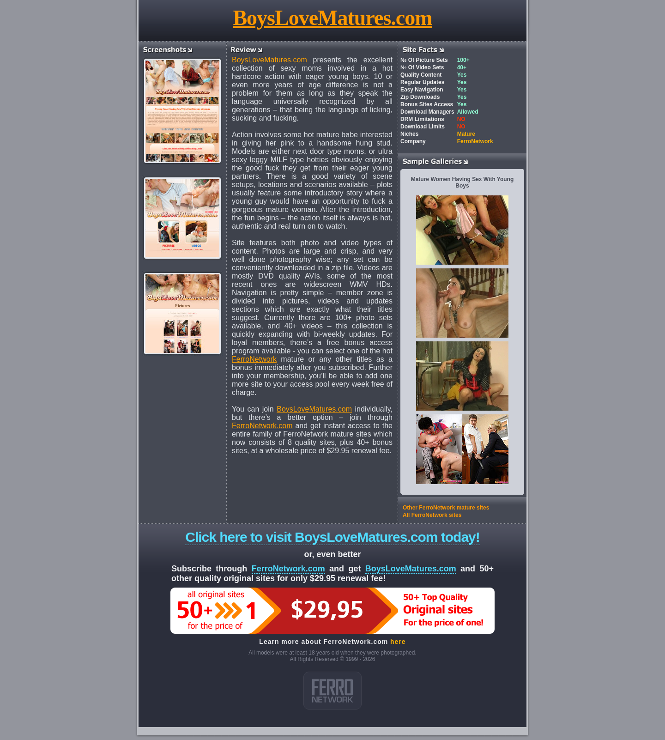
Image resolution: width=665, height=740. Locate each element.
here (398, 641)
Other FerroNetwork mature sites (446, 507)
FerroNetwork (254, 359)
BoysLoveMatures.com (332, 18)
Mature (466, 134)
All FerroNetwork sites (432, 515)
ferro (332, 690)
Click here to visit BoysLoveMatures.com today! (332, 537)
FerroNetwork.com (262, 426)
